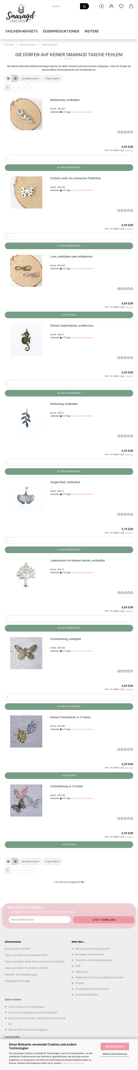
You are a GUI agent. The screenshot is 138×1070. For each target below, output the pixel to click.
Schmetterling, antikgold (65, 639)
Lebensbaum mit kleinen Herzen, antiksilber (77, 560)
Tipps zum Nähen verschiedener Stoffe (26, 955)
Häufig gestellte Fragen (17, 981)
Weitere (92, 31)
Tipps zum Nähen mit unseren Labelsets (27, 968)
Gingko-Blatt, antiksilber (65, 482)
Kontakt (79, 983)
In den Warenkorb (69, 167)
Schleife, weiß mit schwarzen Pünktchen (75, 178)
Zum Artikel (69, 315)
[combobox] (30, 78)
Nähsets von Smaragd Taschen (92, 948)
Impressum (81, 971)
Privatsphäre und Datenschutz (92, 988)
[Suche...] (84, 6)
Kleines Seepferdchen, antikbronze (71, 325)
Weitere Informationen (115, 1054)
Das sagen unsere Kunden (89, 954)
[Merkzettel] (121, 6)
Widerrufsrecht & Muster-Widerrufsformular (99, 977)
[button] (111, 6)
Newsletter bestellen (25, 907)
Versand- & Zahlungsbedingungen (94, 960)
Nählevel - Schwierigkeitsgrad (21, 974)
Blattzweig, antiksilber (64, 404)
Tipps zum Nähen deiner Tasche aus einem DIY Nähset (34, 961)
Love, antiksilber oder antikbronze (71, 256)
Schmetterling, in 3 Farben (66, 786)
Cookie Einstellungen (86, 994)
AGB (77, 965)
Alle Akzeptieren (115, 1046)
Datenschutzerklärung (73, 1063)
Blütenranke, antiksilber (65, 100)
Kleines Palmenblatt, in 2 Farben (70, 717)
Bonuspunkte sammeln (17, 948)
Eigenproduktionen (61, 31)
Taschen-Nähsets (21, 31)
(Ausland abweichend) (82, 112)
